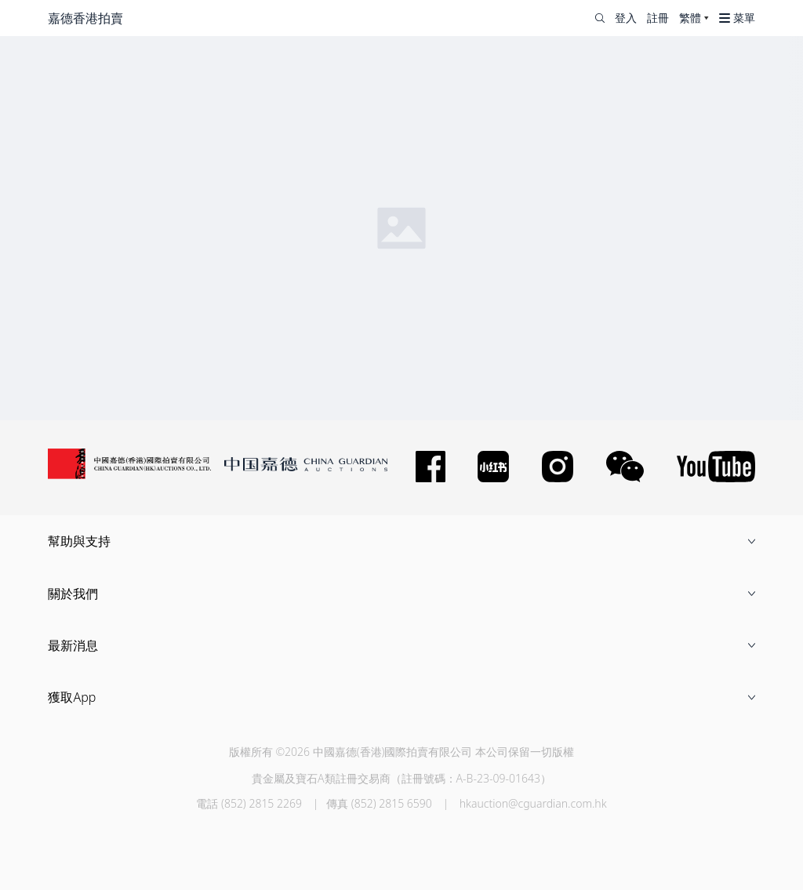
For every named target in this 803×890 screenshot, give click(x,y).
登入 (626, 18)
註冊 (658, 18)
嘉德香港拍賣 (85, 18)
